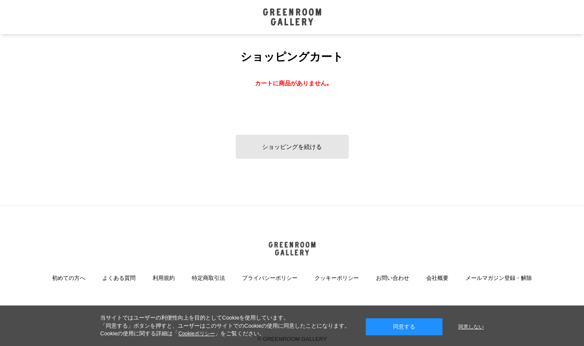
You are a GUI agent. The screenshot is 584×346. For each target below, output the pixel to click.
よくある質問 (119, 278)
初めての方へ (68, 278)
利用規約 (164, 278)
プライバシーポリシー (270, 278)
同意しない (471, 327)
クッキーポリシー (337, 278)
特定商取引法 (208, 278)
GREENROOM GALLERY (292, 17)
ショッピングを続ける (292, 146)
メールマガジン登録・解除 (498, 278)
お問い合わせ (392, 278)
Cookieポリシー (196, 334)
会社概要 (437, 278)
